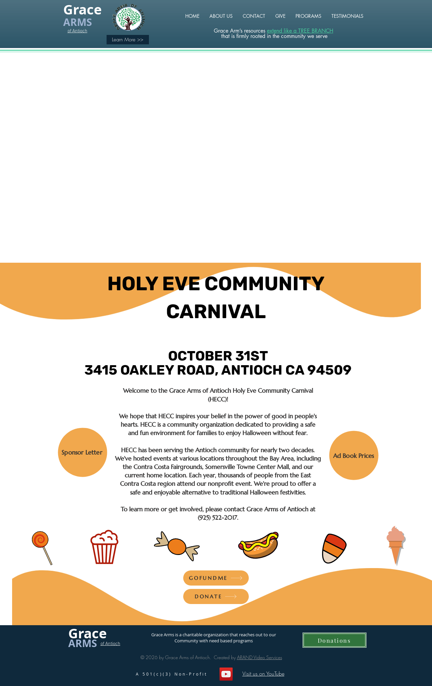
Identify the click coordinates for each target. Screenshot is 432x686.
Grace (82, 9)
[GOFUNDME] (216, 578)
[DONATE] (216, 596)
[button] (308, 16)
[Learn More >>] (128, 39)
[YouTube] (226, 674)
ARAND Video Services (259, 657)
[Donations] (334, 640)
